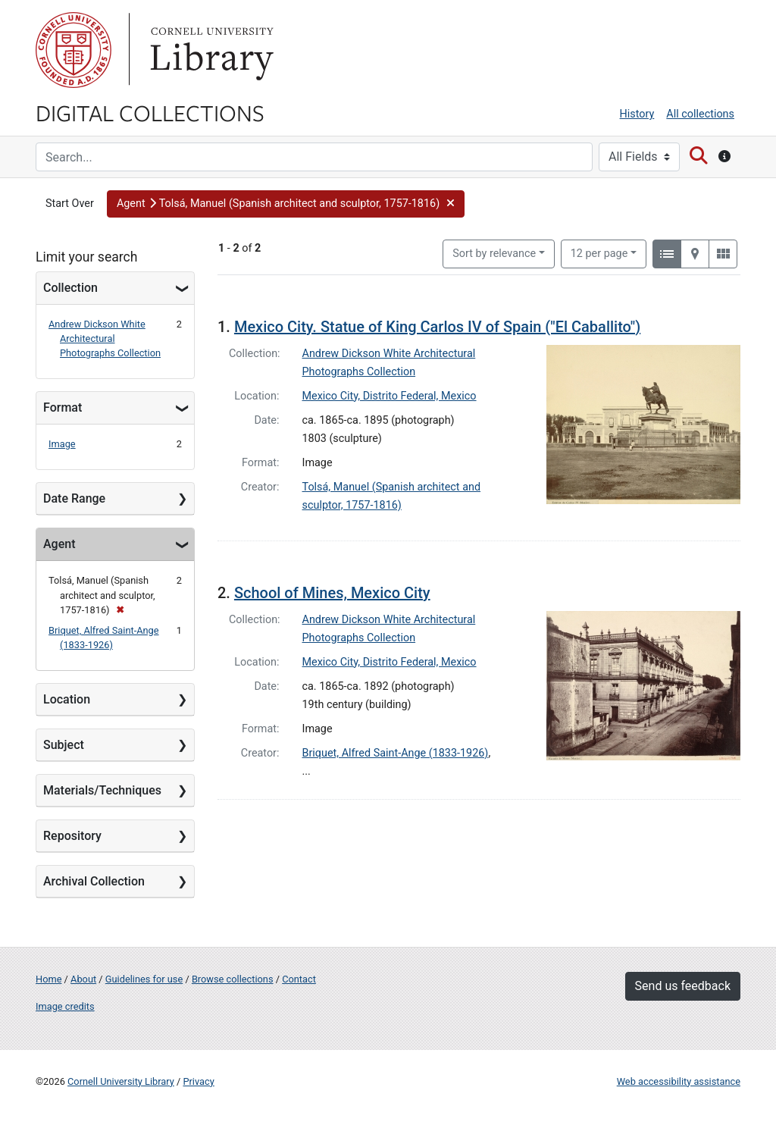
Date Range (74, 498)
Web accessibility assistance (678, 1081)
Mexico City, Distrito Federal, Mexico (389, 396)
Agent (59, 544)
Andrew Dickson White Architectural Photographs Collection (104, 338)
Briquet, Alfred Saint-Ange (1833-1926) (395, 753)
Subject (63, 745)
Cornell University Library (120, 1081)
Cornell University (73, 50)
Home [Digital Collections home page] (48, 979)
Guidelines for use (144, 979)
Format (62, 407)
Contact (299, 979)
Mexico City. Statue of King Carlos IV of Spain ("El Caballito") (437, 327)
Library (210, 50)
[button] (286, 204)
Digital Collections (150, 112)
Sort (494, 253)
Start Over (69, 203)
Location (66, 699)
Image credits (65, 1006)
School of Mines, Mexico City (332, 593)
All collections (700, 114)
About (83, 979)
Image (62, 444)
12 (599, 252)
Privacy (198, 1081)
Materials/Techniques (102, 790)
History (637, 114)
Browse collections (233, 979)
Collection (70, 287)
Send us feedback (683, 986)
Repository (72, 836)
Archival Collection (94, 881)
